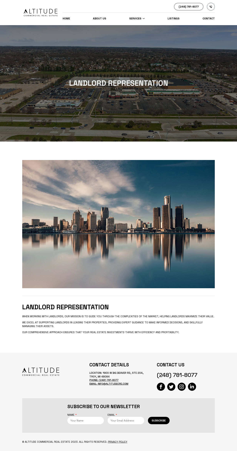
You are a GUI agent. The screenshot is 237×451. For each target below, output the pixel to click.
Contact (209, 18)
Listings (173, 18)
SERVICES (135, 18)
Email (112, 414)
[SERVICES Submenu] (143, 18)
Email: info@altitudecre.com (108, 383)
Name (72, 414)
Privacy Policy (117, 441)
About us (99, 18)
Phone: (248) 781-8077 (103, 380)
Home (66, 18)
